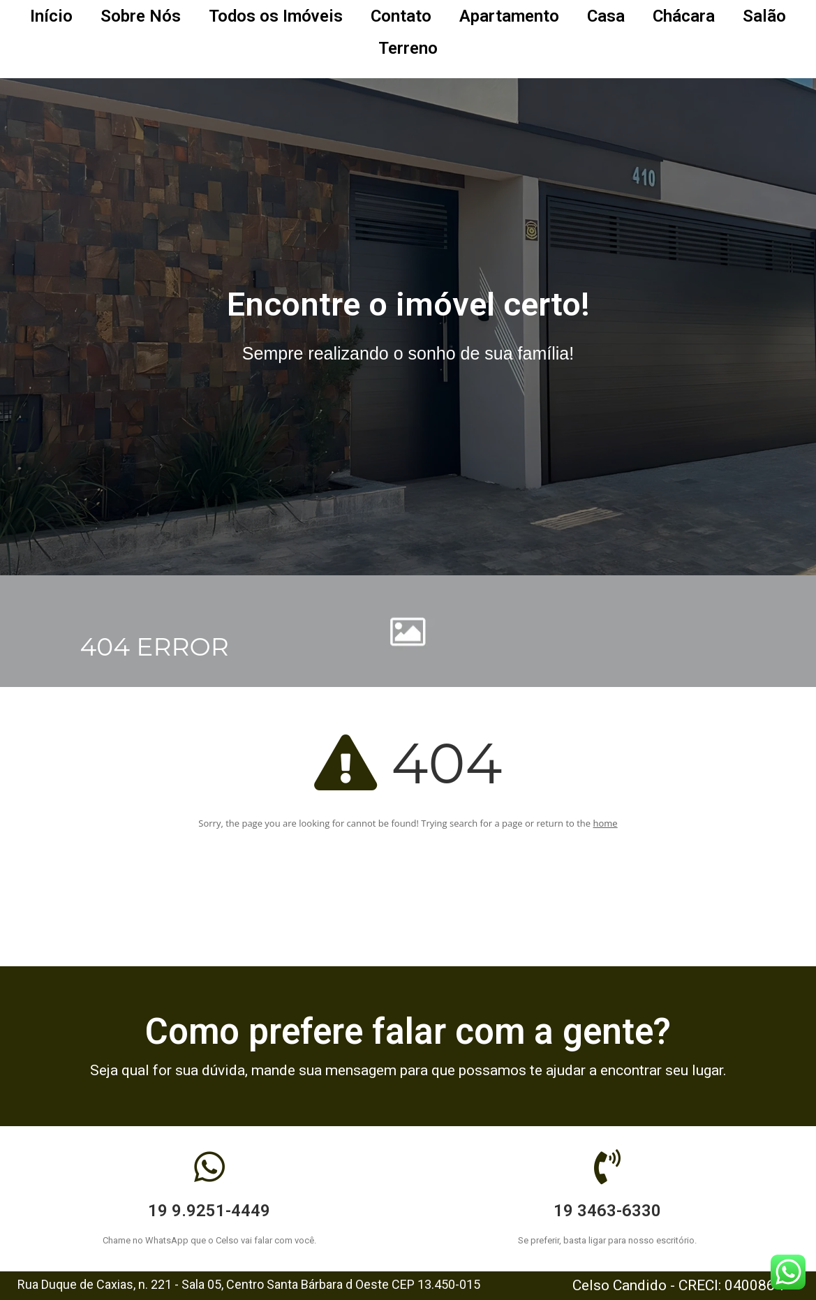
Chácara (684, 16)
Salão (764, 16)
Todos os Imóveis (276, 16)
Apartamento (509, 16)
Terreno (408, 48)
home (605, 823)
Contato (401, 16)
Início (51, 16)
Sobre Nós (141, 16)
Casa (606, 16)
